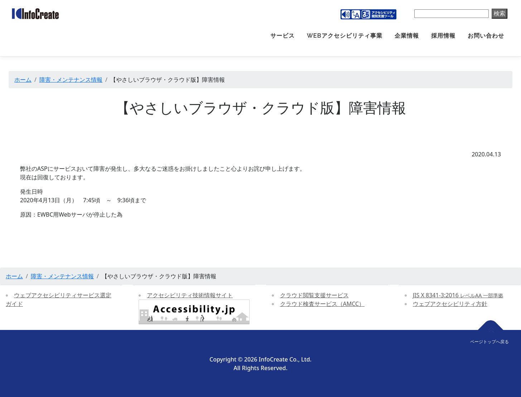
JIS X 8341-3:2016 (458, 295)
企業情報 (407, 35)
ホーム (23, 80)
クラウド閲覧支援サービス (314, 295)
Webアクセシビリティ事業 (344, 35)
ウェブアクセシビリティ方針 (450, 304)
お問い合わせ (486, 35)
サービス (282, 35)
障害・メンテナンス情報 (70, 80)
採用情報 (443, 35)
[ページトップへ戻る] (490, 329)
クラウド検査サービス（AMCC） (322, 304)
